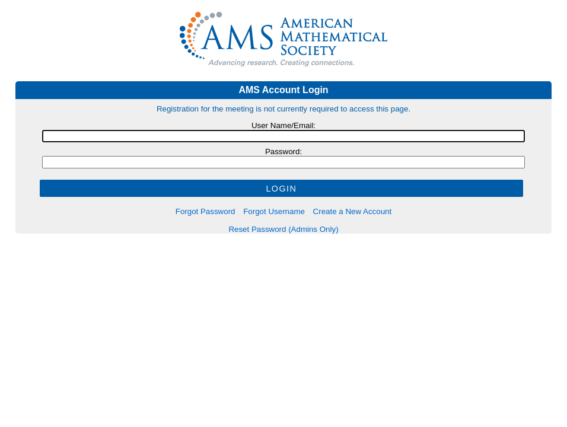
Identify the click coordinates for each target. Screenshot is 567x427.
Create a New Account (352, 211)
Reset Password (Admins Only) (283, 229)
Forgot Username (274, 211)
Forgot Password (205, 211)
